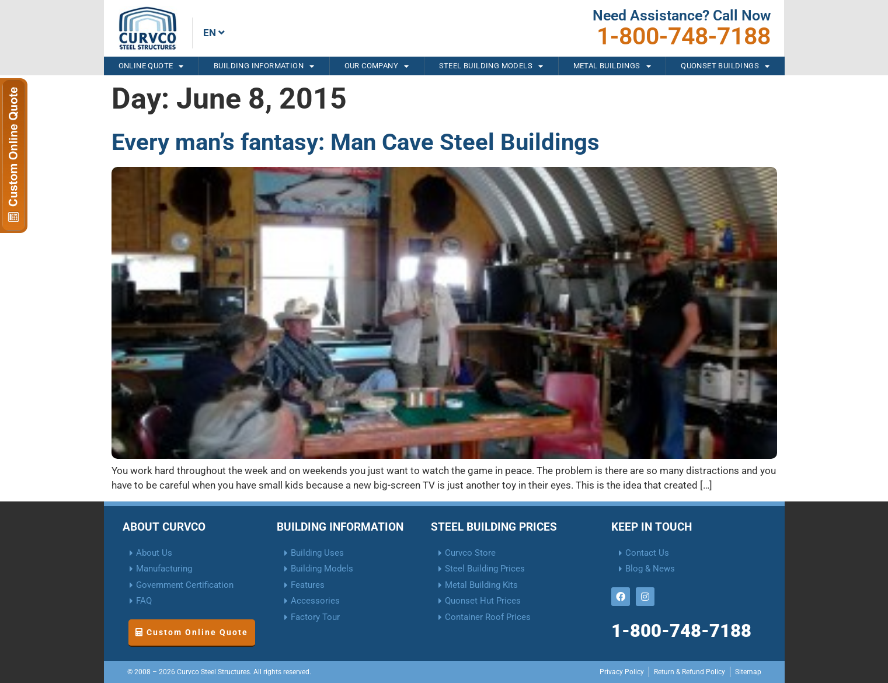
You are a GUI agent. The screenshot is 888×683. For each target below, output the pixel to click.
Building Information (264, 66)
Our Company (376, 66)
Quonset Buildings (725, 66)
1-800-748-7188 (684, 36)
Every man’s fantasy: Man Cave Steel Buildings (356, 142)
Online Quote (151, 66)
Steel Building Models (491, 66)
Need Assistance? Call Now (682, 15)
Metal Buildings (612, 66)
